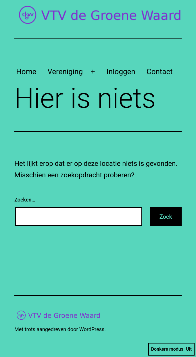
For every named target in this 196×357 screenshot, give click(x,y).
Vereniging (65, 71)
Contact (160, 71)
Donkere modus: (171, 349)
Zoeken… (24, 200)
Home (26, 71)
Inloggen (121, 71)
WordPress (91, 329)
